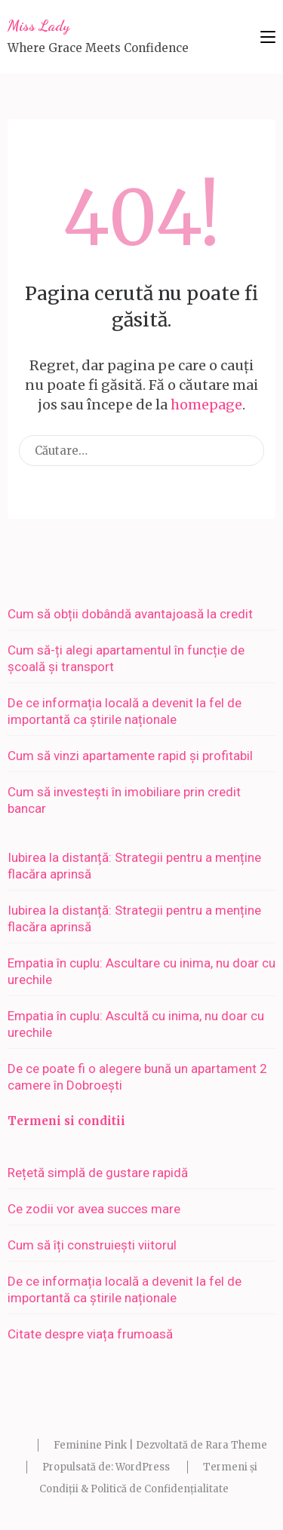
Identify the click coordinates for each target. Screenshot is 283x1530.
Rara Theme (236, 1445)
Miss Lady (38, 26)
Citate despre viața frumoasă (90, 1333)
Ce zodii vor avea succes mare (94, 1208)
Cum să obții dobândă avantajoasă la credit (130, 613)
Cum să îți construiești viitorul (92, 1245)
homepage (206, 404)
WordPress (142, 1467)
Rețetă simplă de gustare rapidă (98, 1172)
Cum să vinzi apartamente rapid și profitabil (130, 755)
